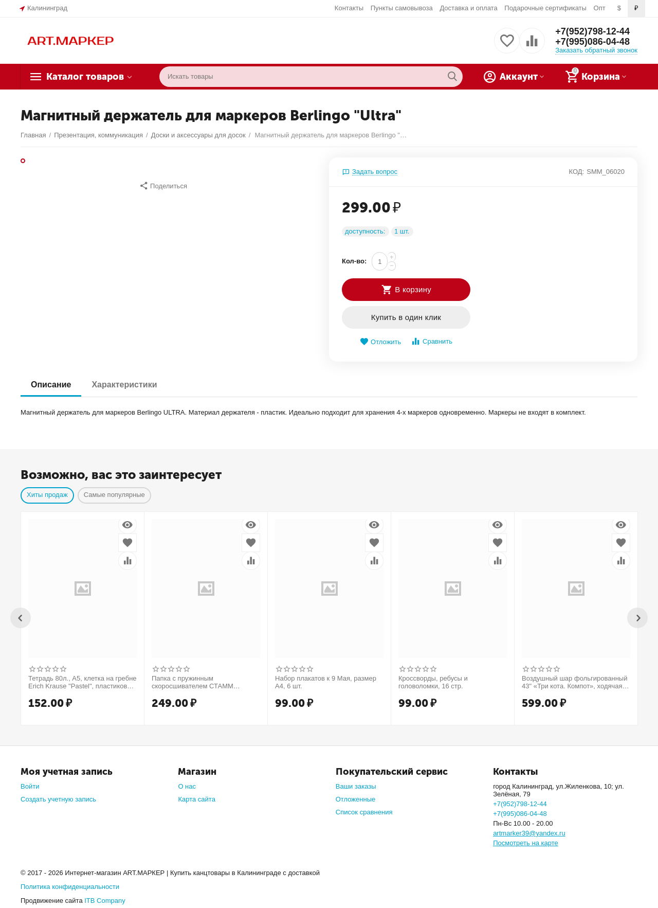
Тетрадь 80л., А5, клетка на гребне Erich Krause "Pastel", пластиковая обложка (82, 682)
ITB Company (104, 900)
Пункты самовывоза (402, 8)
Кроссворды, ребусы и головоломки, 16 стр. (433, 682)
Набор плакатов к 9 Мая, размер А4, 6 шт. (325, 682)
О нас (187, 786)
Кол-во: (354, 261)
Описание (51, 384)
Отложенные (356, 799)
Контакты (349, 8)
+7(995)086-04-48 (592, 42)
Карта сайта (196, 799)
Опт (600, 8)
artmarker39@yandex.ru (529, 833)
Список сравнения (364, 812)
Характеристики (124, 384)
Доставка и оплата (468, 8)
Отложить (380, 341)
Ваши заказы (356, 786)
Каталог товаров (85, 77)
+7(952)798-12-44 (592, 31)
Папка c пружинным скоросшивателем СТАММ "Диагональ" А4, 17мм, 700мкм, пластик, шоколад (200, 682)
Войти (30, 786)
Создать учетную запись (58, 799)
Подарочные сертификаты (545, 8)
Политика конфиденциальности (70, 887)
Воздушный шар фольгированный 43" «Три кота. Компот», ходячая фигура (574, 682)
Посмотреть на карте (525, 843)
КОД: (576, 171)
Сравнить (431, 341)
